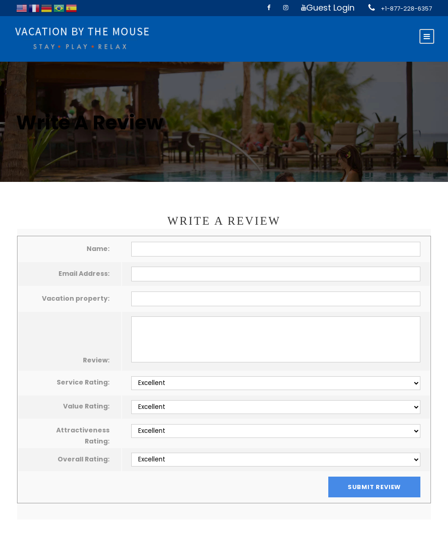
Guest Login (330, 7)
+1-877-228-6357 (406, 8)
